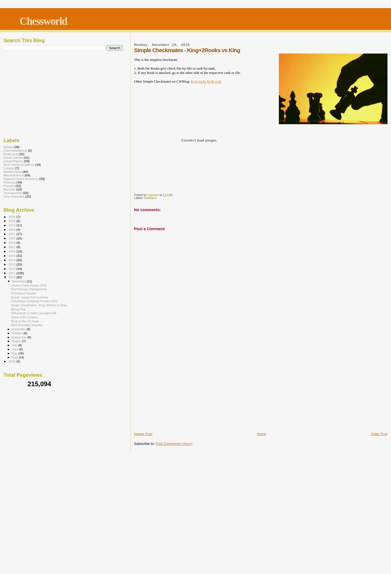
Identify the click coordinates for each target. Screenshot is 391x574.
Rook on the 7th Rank (25, 321)
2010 (12, 277)
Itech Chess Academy (19, 164)
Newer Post (143, 434)
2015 (12, 255)
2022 (12, 229)
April (15, 357)
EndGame (150, 197)
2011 (12, 273)
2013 (12, 264)
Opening (9, 182)
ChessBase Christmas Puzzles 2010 (34, 301)
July (15, 345)
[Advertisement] (260, 390)
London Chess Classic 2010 (29, 285)
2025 (12, 217)
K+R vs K (214, 81)
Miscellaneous (14, 175)
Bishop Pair (18, 309)
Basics (8, 147)
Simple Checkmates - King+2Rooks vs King (38, 305)
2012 (12, 268)
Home (261, 434)
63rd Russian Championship (29, 289)
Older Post (379, 434)
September (20, 337)
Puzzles (9, 186)
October (18, 333)
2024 (12, 221)
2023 (12, 225)
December (19, 281)
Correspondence (15, 150)
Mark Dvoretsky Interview (27, 325)
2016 (12, 251)
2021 (12, 234)
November (19, 329)
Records (9, 189)
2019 (12, 242)
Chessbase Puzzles (23, 293)
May (15, 353)
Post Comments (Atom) (174, 444)
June (15, 349)
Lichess (9, 168)
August (17, 341)
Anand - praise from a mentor (29, 297)
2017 (12, 247)
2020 (12, 238)
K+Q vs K (198, 81)
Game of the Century (24, 317)
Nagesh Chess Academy (21, 178)
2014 (12, 260)
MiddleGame (12, 171)
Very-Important (14, 196)
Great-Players (13, 161)
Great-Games (13, 157)
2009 (12, 361)
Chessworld (43, 21)
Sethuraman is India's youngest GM (33, 313)
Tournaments (13, 193)
